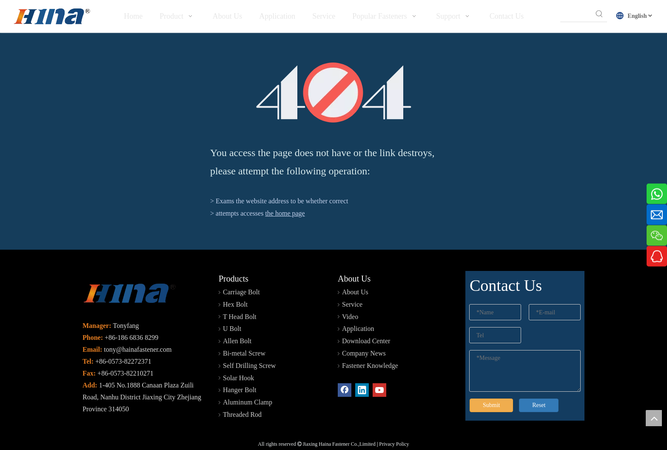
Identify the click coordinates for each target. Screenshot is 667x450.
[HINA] (51, 17)
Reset (538, 405)
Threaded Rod (242, 414)
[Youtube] (379, 390)
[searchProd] (576, 14)
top (654, 418)
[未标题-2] (129, 294)
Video (350, 316)
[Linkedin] (362, 390)
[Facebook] (344, 390)
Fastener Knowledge (370, 365)
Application (358, 328)
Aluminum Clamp (247, 402)
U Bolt (232, 328)
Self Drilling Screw (249, 365)
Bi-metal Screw (244, 353)
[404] (333, 92)
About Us (355, 292)
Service (352, 304)
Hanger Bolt (240, 389)
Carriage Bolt (241, 292)
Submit (491, 405)
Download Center (366, 341)
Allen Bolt (237, 341)
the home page (285, 213)
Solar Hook (238, 378)
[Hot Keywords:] (599, 14)
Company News (364, 353)
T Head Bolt (240, 316)
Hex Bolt (235, 304)
